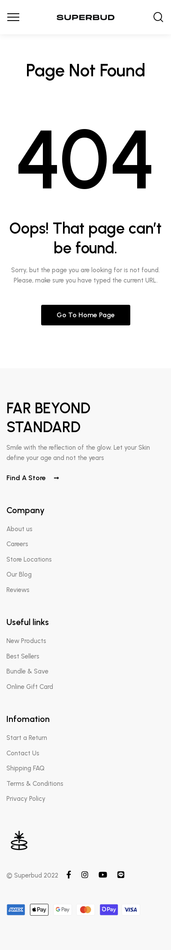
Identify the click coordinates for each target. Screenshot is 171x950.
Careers (17, 544)
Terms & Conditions (34, 784)
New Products (26, 641)
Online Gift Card (29, 687)
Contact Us (22, 753)
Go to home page (86, 315)
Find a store (32, 478)
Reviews (18, 590)
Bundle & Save (27, 671)
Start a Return (26, 738)
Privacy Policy (25, 799)
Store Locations (29, 559)
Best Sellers (22, 656)
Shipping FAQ (25, 768)
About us (19, 529)
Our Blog (19, 574)
